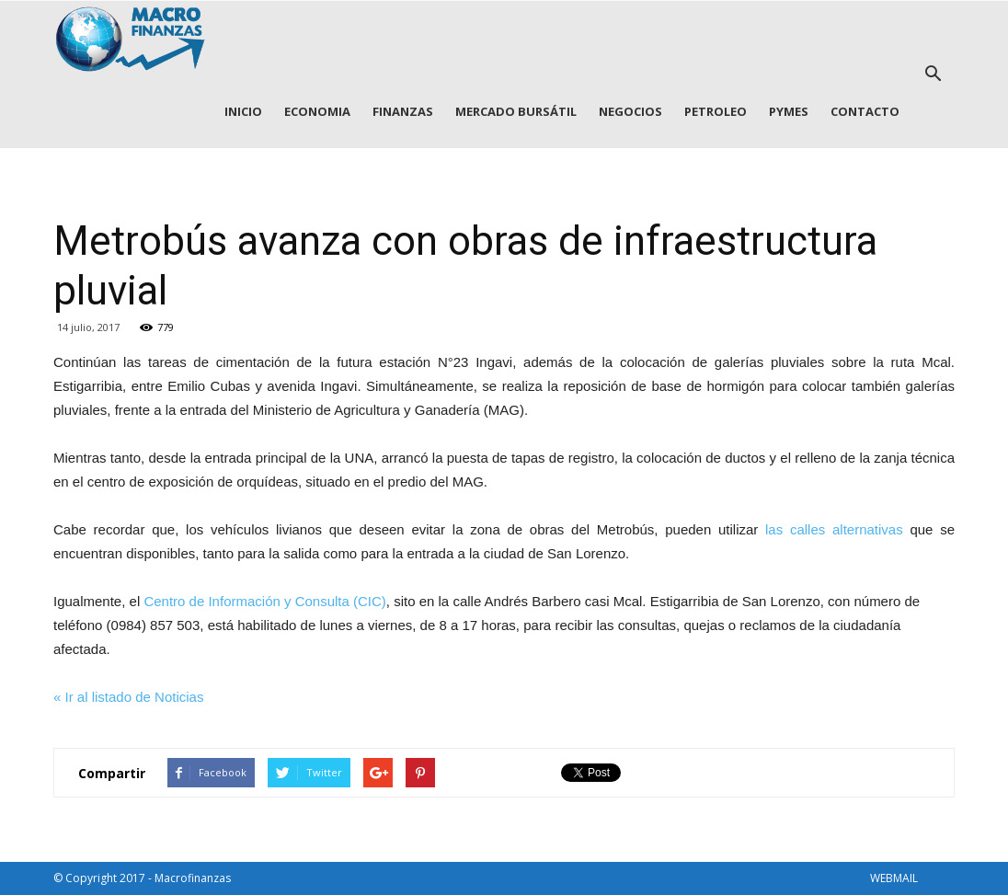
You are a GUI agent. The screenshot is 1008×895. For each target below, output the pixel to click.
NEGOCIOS (630, 111)
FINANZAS (402, 111)
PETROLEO (715, 111)
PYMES (788, 111)
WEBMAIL (894, 878)
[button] (933, 74)
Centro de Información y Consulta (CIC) (264, 601)
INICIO (243, 111)
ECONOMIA (317, 111)
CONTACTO (864, 111)
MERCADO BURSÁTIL (516, 111)
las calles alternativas (834, 529)
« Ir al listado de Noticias (128, 697)
